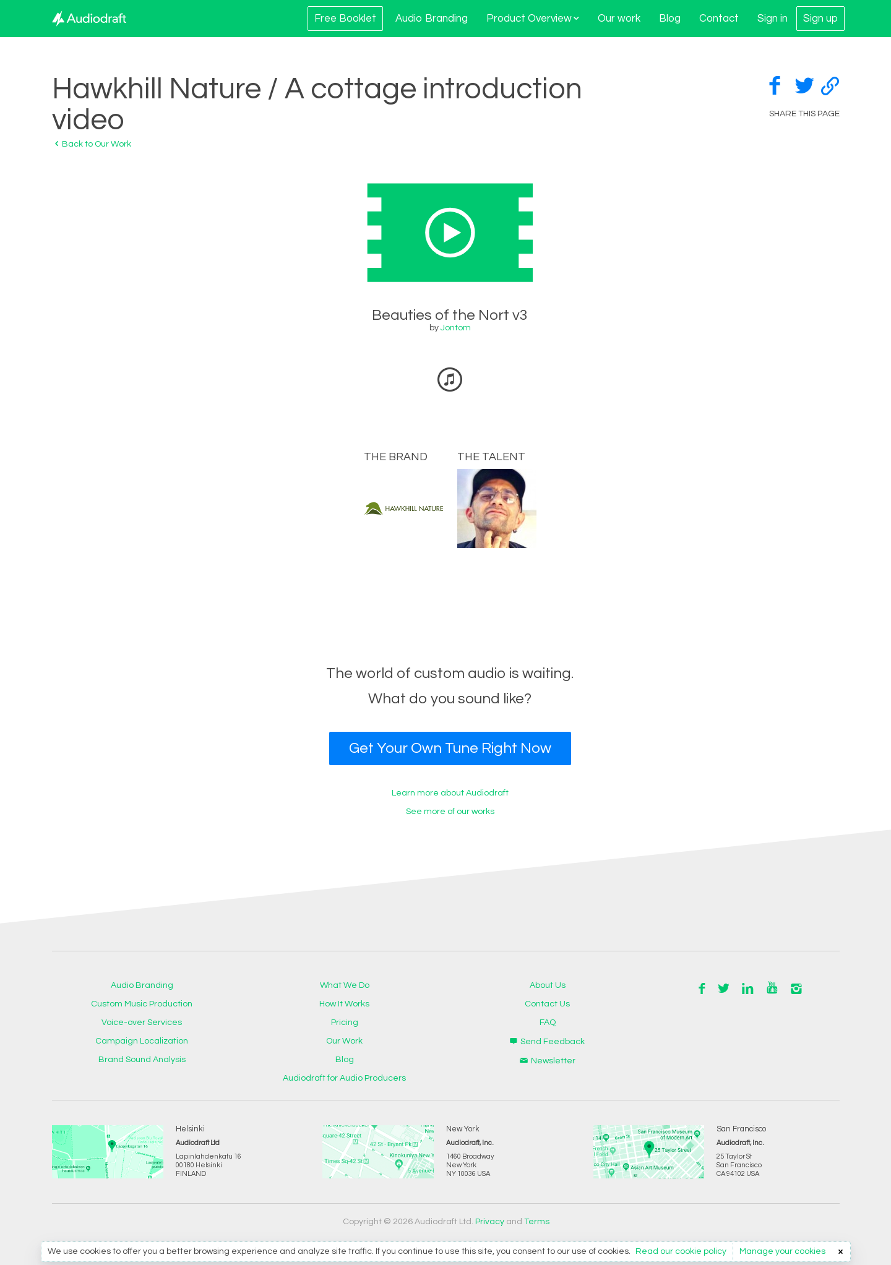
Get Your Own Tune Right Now (450, 747)
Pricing (344, 1022)
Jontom (456, 327)
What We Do (344, 984)
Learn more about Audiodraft (450, 792)
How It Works (344, 1003)
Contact (718, 18)
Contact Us (547, 1003)
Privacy (489, 1221)
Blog (669, 18)
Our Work (344, 1040)
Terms (536, 1221)
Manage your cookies (782, 1251)
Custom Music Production (141, 1003)
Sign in (772, 18)
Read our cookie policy (680, 1251)
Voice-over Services (141, 1022)
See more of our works (450, 811)
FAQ (548, 1022)
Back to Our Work (93, 143)
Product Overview (532, 18)
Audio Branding (431, 18)
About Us (548, 984)
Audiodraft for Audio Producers (344, 1077)
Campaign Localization (141, 1040)
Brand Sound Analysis (142, 1059)
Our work (618, 18)
